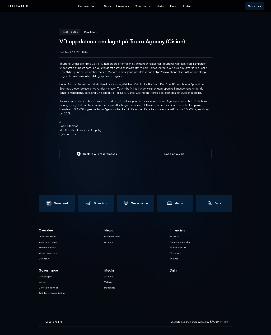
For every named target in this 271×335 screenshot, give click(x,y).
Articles (108, 242)
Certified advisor (48, 287)
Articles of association (52, 293)
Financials (122, 6)
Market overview (48, 253)
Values (42, 282)
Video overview (47, 236)
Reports (174, 236)
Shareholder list (179, 247)
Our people (45, 276)
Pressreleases (112, 236)
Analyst (174, 258)
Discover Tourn (88, 6)
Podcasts (109, 287)
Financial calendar (180, 242)
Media (160, 6)
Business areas (47, 247)
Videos (108, 282)
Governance (143, 6)
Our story (44, 258)
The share (175, 253)
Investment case (48, 242)
